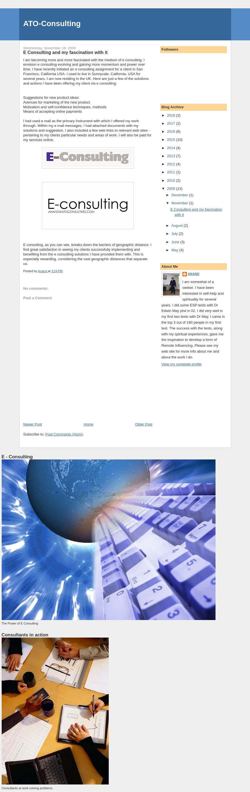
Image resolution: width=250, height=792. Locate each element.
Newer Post (32, 424)
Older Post (143, 424)
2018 (171, 115)
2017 (171, 123)
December (180, 195)
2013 (171, 156)
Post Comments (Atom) (64, 434)
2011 (171, 172)
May (175, 250)
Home (88, 424)
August (177, 225)
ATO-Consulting (52, 23)
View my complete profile (182, 364)
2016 (171, 131)
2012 (171, 164)
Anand (194, 274)
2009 (171, 188)
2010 (171, 180)
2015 (171, 139)
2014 (171, 148)
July (175, 234)
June (175, 242)
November (180, 203)
